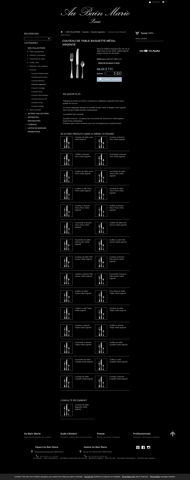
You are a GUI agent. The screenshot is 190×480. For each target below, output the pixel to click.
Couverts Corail (37, 105)
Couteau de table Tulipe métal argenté (117, 309)
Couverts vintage (37, 109)
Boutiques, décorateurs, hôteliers (146, 437)
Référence (101, 59)
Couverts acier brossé (39, 80)
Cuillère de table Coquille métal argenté (118, 343)
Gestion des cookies (146, 465)
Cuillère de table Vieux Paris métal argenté (84, 172)
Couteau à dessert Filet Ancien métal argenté (116, 259)
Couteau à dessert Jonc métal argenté (117, 138)
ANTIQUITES (33, 120)
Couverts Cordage (38, 91)
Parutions (116, 437)
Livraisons (37, 465)
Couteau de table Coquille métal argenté (84, 378)
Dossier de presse (104, 437)
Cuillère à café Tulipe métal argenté (83, 309)
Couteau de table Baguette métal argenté (82, 407)
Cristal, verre (34, 65)
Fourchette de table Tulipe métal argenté (117, 292)
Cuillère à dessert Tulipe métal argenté (117, 326)
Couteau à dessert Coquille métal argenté (118, 378)
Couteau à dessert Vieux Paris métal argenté (82, 208)
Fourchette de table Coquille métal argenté (84, 360)
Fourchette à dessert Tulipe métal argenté (83, 343)
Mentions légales (96, 465)
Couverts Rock (36, 94)
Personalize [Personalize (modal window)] (155, 477)
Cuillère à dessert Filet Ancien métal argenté (84, 275)
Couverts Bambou (37, 83)
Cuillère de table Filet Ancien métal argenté (118, 224)
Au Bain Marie (32, 433)
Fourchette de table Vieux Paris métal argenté (117, 173)
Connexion (154, 2)
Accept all (88, 477)
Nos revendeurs (51, 465)
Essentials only (128, 477)
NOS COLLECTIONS (36, 51)
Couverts (33, 73)
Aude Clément (68, 433)
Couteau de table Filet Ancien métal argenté (84, 258)
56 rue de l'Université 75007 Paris (97, 452)
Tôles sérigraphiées (37, 54)
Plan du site (110, 465)
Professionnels (142, 433)
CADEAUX (32, 127)
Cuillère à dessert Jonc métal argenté (82, 155)
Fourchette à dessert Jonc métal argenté (117, 155)
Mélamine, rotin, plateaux (39, 69)
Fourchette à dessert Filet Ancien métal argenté (117, 276)
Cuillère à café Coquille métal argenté (118, 360)
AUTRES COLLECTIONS (38, 116)
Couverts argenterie (38, 87)
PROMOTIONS (34, 134)
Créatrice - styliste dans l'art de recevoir (76, 437)
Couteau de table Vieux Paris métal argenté (116, 190)
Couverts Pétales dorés (39, 76)
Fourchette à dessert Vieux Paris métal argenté (83, 225)
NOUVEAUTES (34, 124)
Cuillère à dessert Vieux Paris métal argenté (116, 208)
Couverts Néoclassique (39, 98)
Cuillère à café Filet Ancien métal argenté (118, 241)
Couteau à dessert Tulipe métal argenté (83, 326)
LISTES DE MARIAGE (37, 131)
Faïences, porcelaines (38, 58)
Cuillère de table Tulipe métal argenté (83, 292)
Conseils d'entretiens (126, 465)
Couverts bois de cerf (39, 102)
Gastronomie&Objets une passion (37, 437)
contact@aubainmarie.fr (144, 453)
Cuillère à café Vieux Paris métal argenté (83, 189)
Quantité (100, 73)
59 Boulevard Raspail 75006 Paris (49, 452)
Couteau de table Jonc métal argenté (84, 138)
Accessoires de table (37, 62)
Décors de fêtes (35, 113)
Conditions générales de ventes (73, 465)
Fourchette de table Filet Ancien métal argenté (83, 242)
